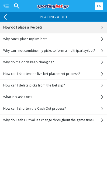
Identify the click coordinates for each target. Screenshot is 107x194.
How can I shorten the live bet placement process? (55, 73)
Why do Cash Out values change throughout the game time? (55, 120)
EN (99, 6)
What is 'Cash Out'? (55, 97)
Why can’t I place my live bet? (55, 39)
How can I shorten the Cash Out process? (55, 108)
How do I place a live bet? (55, 27)
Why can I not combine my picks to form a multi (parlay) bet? (55, 50)
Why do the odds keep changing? (55, 62)
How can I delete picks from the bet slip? (55, 85)
